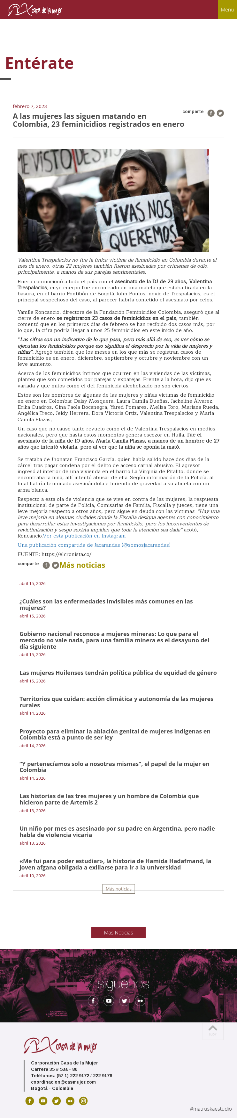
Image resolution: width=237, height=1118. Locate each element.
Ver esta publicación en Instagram (84, 536)
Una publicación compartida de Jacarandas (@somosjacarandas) (94, 545)
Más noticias (119, 889)
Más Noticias (118, 932)
